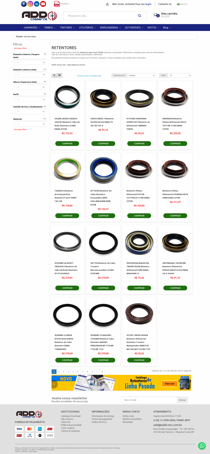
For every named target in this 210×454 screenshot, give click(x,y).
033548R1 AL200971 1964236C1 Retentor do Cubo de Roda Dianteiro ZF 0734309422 (66, 268)
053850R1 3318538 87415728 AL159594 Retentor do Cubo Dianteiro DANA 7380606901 (64, 342)
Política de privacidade (71, 425)
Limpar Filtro (20, 48)
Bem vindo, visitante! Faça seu (132, 4)
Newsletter (128, 422)
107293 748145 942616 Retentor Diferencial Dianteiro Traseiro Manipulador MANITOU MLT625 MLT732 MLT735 (138, 342)
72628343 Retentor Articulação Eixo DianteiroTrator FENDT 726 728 (66, 196)
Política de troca (99, 422)
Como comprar (68, 428)
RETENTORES (30, 37)
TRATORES (67, 27)
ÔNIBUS (50, 27)
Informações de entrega (103, 416)
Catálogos (61, 4)
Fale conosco (67, 419)
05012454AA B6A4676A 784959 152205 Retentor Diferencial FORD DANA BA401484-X (138, 268)
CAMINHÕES (32, 27)
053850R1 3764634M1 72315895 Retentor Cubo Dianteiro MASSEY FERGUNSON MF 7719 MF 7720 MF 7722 (102, 342)
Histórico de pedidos (132, 419)
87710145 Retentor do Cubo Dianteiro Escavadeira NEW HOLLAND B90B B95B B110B (100, 198)
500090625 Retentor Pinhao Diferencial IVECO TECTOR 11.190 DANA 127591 (174, 124)
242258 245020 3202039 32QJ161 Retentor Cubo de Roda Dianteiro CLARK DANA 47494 (67, 124)
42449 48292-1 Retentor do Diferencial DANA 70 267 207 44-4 (102, 122)
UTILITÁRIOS (87, 27)
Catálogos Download (70, 416)
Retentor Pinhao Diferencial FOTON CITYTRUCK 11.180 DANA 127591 (138, 196)
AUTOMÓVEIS (134, 27)
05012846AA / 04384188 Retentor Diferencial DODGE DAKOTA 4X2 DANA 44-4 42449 (175, 268)
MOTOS (153, 27)
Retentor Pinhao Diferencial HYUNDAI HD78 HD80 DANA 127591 (175, 194)
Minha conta (128, 416)
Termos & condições (70, 431)
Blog (167, 27)
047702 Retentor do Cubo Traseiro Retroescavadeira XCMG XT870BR (102, 268)
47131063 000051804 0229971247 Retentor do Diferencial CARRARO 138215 (138, 124)
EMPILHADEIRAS (110, 27)
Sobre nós (65, 422)
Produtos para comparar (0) (89, 76)
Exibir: (163, 75)
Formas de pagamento (102, 419)
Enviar (182, 400)
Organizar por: (119, 75)
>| (102, 372)
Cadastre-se (164, 4)
